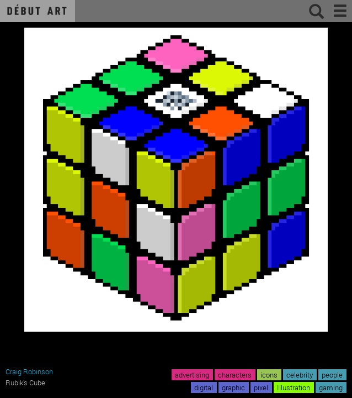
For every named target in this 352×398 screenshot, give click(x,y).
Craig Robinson (29, 371)
